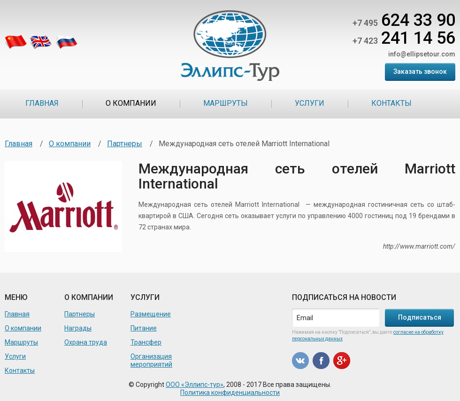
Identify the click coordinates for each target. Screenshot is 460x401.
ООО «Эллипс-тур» (194, 384)
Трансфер (145, 342)
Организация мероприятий (151, 360)
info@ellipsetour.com (421, 54)
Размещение (150, 314)
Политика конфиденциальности (230, 392)
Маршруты (225, 103)
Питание (143, 328)
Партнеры (124, 143)
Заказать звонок (420, 71)
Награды (78, 328)
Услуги (309, 103)
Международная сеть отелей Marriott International (296, 176)
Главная (42, 103)
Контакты (391, 103)
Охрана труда (85, 342)
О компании (131, 103)
